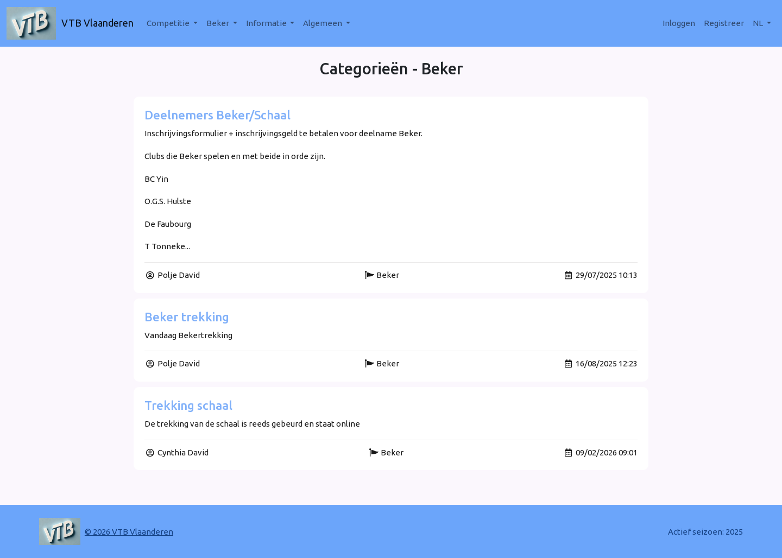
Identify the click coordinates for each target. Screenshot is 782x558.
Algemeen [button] (323, 23)
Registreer (724, 23)
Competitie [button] (169, 23)
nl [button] (759, 23)
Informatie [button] (267, 23)
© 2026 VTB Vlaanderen (129, 531)
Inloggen (679, 23)
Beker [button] (218, 23)
